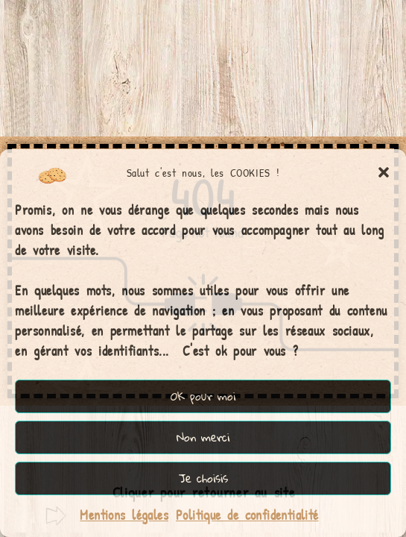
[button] (383, 172)
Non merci (203, 436)
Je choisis (203, 477)
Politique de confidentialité (247, 515)
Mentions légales (124, 515)
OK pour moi (203, 395)
